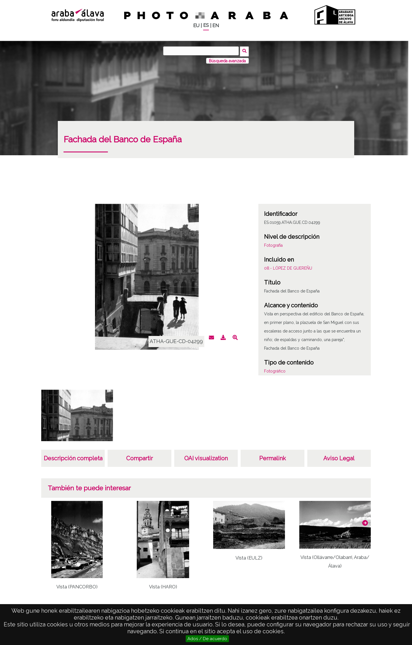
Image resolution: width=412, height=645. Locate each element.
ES (206, 25)
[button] (365, 522)
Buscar (245, 50)
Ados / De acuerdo (207, 638)
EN (215, 25)
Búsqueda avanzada (227, 59)
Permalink (272, 457)
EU (196, 25)
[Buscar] (201, 50)
